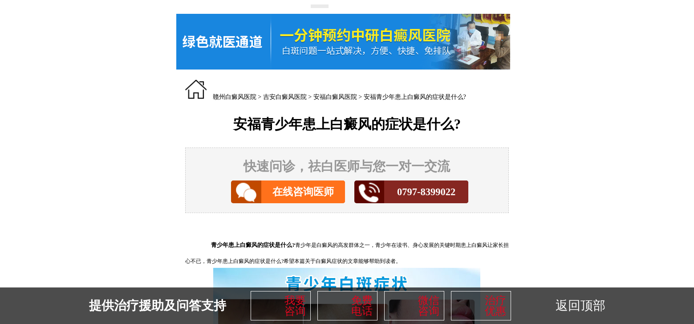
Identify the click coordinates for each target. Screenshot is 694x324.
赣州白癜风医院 (234, 97)
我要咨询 (295, 306)
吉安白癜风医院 (285, 97)
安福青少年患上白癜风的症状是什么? (415, 97)
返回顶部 (580, 305)
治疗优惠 (495, 306)
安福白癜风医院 (335, 97)
